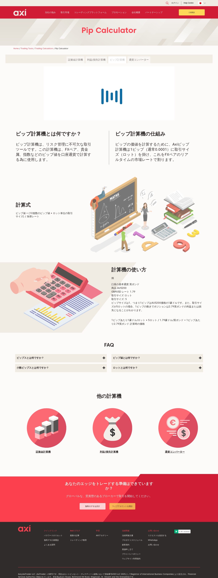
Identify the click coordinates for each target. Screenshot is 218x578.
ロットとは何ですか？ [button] (157, 367)
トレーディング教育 (78, 540)
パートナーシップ (153, 12)
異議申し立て (127, 549)
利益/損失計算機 (96, 59)
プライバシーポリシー (131, 554)
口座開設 (192, 12)
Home (16, 48)
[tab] (61, 358)
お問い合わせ (153, 545)
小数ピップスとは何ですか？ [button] (61, 367)
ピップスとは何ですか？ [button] (61, 357)
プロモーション (119, 12)
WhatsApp (153, 540)
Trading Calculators (44, 48)
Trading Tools (27, 48)
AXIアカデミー (102, 535)
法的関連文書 (127, 535)
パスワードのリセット (53, 535)
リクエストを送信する (157, 535)
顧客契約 (125, 545)
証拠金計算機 (75, 59)
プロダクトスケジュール (132, 540)
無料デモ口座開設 (51, 540)
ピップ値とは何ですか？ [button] (157, 357)
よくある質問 (49, 545)
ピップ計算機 (117, 59)
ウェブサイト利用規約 (131, 558)
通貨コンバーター (139, 59)
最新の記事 (74, 535)
